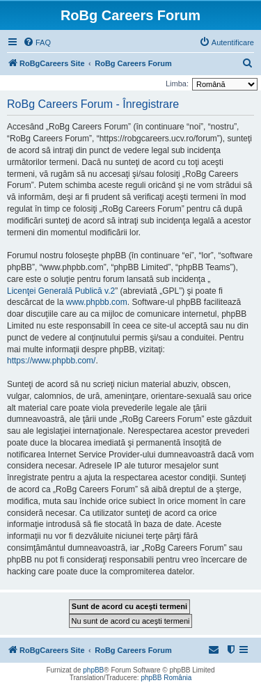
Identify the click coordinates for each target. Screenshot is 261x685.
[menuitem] (37, 42)
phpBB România (166, 678)
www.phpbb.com (96, 302)
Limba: (177, 83)
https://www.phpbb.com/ (51, 360)
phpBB (93, 670)
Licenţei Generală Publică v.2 (61, 291)
